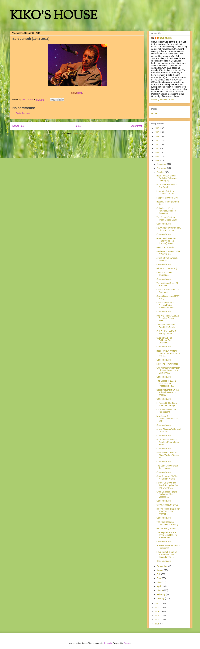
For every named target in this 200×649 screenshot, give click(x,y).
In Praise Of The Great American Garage (166, 404)
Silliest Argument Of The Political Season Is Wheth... (167, 392)
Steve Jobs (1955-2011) (167, 505)
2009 (157, 607)
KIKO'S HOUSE (53, 16)
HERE (79, 93)
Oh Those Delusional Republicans (166, 410)
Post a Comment (23, 113)
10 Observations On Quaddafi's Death (165, 325)
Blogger (127, 643)
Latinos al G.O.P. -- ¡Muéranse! (165, 273)
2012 (157, 156)
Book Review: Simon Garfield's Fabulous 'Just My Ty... (166, 178)
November (162, 168)
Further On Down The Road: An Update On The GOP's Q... (167, 485)
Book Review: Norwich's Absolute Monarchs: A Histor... (167, 442)
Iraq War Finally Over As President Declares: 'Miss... (167, 318)
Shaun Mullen (165, 38)
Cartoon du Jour (163, 224)
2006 (157, 619)
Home (78, 126)
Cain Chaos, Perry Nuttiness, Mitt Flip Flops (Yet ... (166, 210)
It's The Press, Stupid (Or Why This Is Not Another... (167, 511)
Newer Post (18, 126)
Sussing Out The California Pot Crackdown (164, 340)
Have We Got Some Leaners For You (165, 192)
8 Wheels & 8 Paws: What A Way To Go (168, 252)
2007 (157, 615)
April (159, 586)
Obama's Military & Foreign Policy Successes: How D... (167, 305)
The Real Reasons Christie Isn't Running (167, 523)
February (161, 594)
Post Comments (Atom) (83, 133)
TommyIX (108, 643)
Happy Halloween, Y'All (167, 198)
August (160, 570)
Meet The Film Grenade (167, 364)
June (159, 578)
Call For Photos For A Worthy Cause (166, 332)
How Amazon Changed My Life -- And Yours (168, 229)
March (160, 590)
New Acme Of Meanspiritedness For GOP (167, 418)
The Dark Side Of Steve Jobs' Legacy (167, 467)
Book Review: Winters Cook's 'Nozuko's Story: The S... (168, 353)
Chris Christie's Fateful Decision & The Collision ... (166, 494)
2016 (157, 140)
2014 (157, 148)
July (159, 574)
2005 (157, 624)
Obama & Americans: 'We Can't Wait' (168, 290)
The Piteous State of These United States (166, 218)
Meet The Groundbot (165, 247)
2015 (157, 144)
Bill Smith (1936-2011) (166, 268)
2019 (157, 128)
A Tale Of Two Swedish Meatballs (167, 259)
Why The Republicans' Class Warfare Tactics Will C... (167, 455)
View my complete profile (162, 100)
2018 (157, 132)
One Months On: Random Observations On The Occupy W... (168, 370)
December (162, 164)
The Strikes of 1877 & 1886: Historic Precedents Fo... (166, 383)
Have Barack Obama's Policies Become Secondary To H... (166, 554)
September (162, 566)
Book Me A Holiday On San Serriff (166, 185)
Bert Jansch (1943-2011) (167, 528)
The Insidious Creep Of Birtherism (167, 284)
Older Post (136, 126)
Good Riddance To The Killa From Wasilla (167, 477)
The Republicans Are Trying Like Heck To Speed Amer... (166, 535)
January (161, 598)
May (159, 582)
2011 (157, 160)
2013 (157, 152)
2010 (157, 603)
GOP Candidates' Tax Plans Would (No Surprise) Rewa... (166, 241)
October (161, 172)
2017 (157, 136)
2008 (157, 611)
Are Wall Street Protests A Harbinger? (168, 546)
